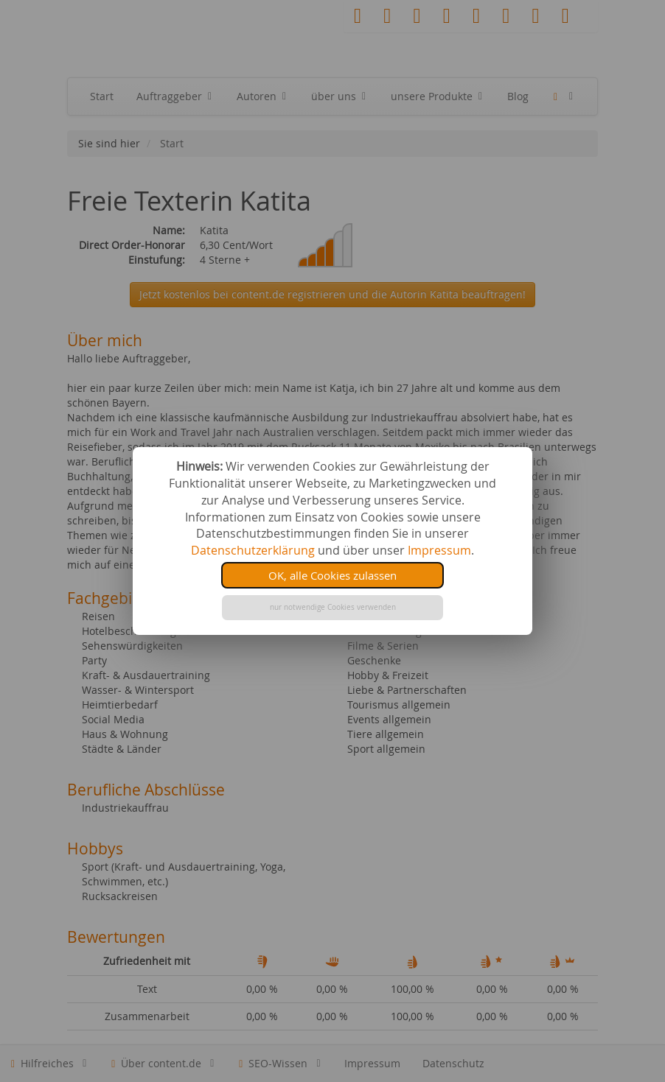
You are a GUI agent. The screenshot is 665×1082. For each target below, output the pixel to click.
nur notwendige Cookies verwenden (333, 607)
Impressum (439, 550)
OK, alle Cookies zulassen (332, 575)
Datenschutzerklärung (253, 550)
